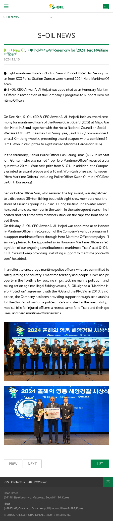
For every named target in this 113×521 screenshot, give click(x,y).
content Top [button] (108, 482)
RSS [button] (6, 482)
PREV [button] (13, 464)
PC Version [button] (41, 482)
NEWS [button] (107, 6)
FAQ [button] (29, 482)
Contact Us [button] (18, 482)
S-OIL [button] (56, 6)
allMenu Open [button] (6, 6)
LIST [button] (100, 464)
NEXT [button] (32, 464)
